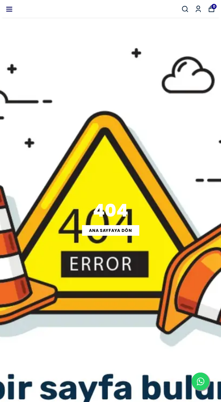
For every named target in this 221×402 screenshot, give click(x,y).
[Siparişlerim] (198, 9)
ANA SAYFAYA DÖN (110, 230)
